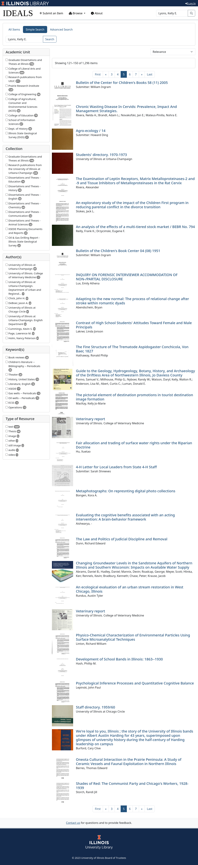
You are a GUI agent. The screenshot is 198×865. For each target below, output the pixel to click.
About (97, 13)
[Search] (172, 13)
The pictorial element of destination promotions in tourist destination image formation (134, 396)
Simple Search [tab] (35, 29)
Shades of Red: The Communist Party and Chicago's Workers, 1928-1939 (132, 785)
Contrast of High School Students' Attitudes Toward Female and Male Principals (134, 324)
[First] (98, 74)
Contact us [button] (73, 823)
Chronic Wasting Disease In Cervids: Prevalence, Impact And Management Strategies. (126, 108)
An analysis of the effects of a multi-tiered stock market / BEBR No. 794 (135, 226)
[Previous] (106, 74)
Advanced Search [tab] (61, 29)
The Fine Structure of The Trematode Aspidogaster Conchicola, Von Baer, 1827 (132, 348)
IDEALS (18, 13)
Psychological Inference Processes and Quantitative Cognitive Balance (135, 683)
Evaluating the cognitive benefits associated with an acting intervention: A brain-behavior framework (125, 517)
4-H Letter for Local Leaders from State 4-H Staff (116, 467)
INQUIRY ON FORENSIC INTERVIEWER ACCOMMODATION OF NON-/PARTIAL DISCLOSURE (127, 276)
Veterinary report (90, 419)
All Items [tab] (14, 29)
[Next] (142, 74)
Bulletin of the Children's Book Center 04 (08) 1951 (118, 250)
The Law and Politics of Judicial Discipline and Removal (121, 539)
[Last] (150, 74)
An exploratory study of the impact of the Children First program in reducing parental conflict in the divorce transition (132, 204)
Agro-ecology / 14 (90, 130)
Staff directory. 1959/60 (95, 707)
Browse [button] (76, 13)
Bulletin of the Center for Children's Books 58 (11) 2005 (122, 82)
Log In (190, 3)
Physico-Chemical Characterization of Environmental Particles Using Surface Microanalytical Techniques (133, 637)
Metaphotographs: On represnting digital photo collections (125, 491)
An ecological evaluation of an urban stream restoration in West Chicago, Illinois (129, 589)
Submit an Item (51, 13)
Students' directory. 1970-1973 (101, 154)
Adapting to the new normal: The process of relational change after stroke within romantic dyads (132, 300)
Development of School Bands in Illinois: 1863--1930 (119, 659)
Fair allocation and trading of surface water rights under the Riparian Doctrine (134, 445)
